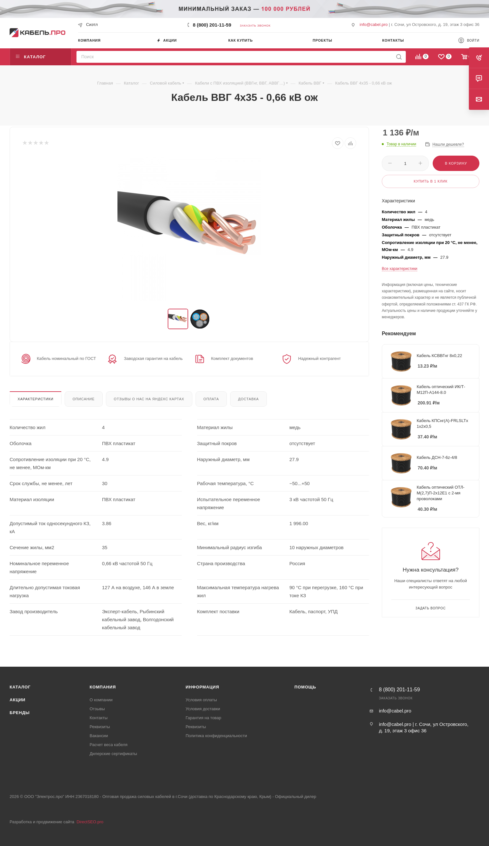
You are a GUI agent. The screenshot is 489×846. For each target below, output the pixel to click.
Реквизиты (100, 726)
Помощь (305, 687)
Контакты (99, 717)
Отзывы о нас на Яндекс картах (149, 399)
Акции (18, 699)
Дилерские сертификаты (113, 753)
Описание (84, 399)
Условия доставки (203, 708)
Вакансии (99, 735)
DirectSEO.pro (89, 821)
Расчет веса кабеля (108, 744)
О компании (101, 699)
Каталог (20, 687)
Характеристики (35, 399)
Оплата (211, 399)
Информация (202, 687)
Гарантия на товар (203, 717)
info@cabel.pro (374, 24)
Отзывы (97, 708)
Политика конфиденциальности (216, 735)
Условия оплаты (201, 699)
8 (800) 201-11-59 (212, 25)
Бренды (20, 712)
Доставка (248, 399)
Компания (103, 687)
